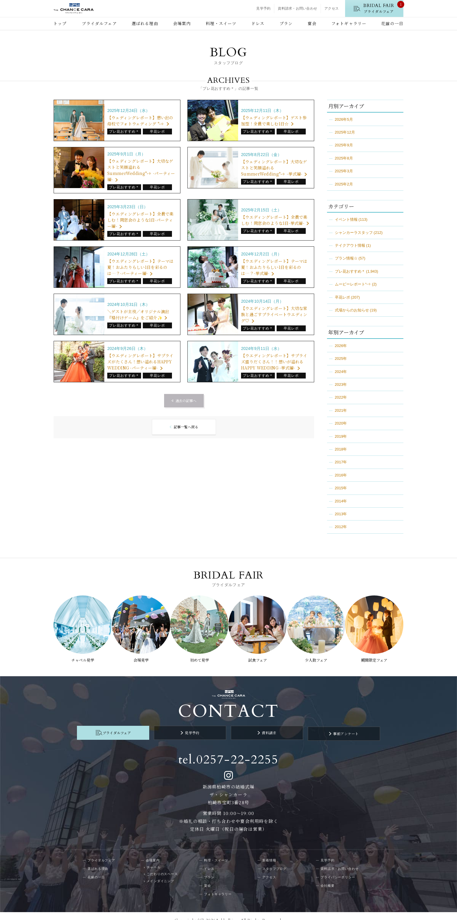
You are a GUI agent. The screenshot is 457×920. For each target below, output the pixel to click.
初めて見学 (199, 655)
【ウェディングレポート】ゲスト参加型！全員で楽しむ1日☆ (274, 121)
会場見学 (139, 655)
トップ (59, 23)
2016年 (341, 475)
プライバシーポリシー (338, 868)
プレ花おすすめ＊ (350, 271)
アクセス (331, 8)
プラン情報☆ (346, 258)
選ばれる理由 (145, 23)
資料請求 (262, 725)
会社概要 (328, 876)
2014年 (341, 501)
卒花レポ (342, 297)
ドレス (257, 23)
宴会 (311, 23)
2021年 (341, 410)
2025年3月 (344, 171)
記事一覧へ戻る (186, 427)
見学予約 (263, 8)
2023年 (341, 384)
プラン (286, 23)
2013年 (341, 514)
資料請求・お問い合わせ (297, 8)
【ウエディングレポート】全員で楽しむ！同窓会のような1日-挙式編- (274, 220)
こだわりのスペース (162, 865)
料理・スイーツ (221, 23)
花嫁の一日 (392, 23)
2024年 (341, 371)
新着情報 (269, 851)
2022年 (341, 397)
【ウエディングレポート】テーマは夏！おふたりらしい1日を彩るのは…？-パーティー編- (140, 267)
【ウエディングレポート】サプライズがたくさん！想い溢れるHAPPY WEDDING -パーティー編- (140, 362)
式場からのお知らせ (352, 310)
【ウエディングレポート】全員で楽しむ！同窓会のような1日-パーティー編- (140, 220)
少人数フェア (318, 655)
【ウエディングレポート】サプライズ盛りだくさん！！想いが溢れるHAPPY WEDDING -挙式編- (274, 362)
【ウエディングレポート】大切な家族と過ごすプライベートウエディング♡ (274, 314)
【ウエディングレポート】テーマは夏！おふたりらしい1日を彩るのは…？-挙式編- (274, 267)
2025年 (341, 358)
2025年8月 (344, 158)
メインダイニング (160, 871)
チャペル (154, 858)
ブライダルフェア (99, 23)
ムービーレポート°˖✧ (353, 284)
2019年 (341, 436)
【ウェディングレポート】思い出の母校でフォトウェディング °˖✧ (140, 121)
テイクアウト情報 (350, 245)
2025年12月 (345, 132)
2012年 (341, 527)
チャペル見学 (80, 655)
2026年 (341, 346)
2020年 (341, 423)
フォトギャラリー (348, 23)
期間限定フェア (377, 655)
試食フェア (258, 655)
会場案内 (182, 23)
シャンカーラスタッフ (354, 232)
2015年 (341, 488)
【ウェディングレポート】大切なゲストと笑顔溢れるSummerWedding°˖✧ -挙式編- (274, 168)
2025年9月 (344, 145)
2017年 (341, 462)
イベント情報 (346, 219)
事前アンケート (325, 725)
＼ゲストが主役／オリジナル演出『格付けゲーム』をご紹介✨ (138, 314)
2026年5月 (344, 119)
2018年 (341, 449)
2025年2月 (344, 184)
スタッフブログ (274, 859)
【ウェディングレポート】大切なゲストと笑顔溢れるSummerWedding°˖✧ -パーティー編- (141, 170)
